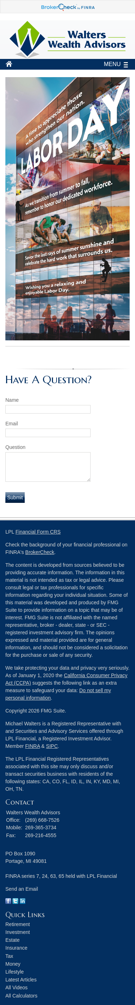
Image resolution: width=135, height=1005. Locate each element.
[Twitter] (15, 902)
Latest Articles (21, 979)
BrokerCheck (39, 552)
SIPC (52, 746)
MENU (110, 64)
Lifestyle (14, 972)
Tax (9, 956)
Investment (17, 932)
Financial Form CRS (38, 532)
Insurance (16, 948)
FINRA (32, 746)
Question (15, 447)
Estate (12, 940)
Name (12, 400)
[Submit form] (15, 497)
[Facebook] (8, 902)
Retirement (17, 924)
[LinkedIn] (22, 902)
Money (12, 964)
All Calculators (21, 996)
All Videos (16, 987)
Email (11, 423)
